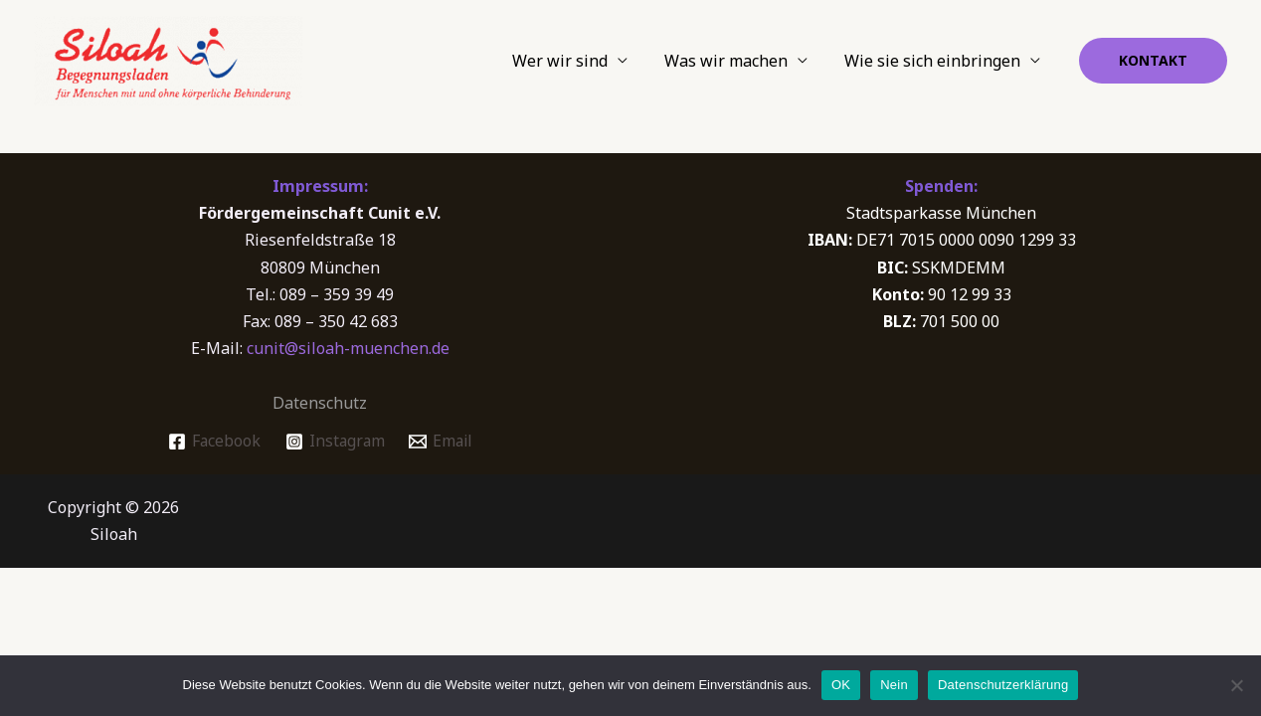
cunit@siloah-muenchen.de (348, 348)
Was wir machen (734, 61)
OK (840, 684)
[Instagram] (333, 441)
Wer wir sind (573, 61)
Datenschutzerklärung (1003, 684)
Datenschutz (319, 403)
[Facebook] (211, 441)
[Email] (442, 441)
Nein (894, 684)
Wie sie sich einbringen (935, 61)
